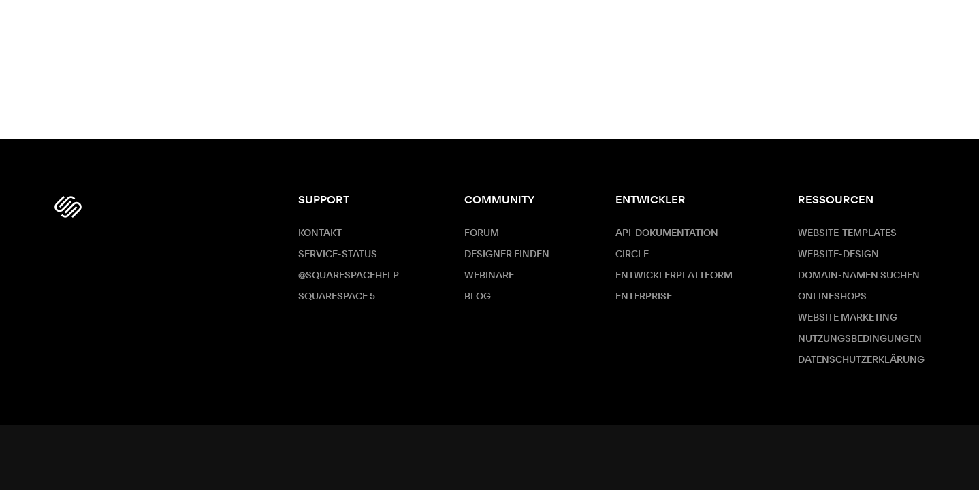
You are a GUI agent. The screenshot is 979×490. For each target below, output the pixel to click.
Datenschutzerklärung (861, 360)
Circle (632, 254)
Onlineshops (832, 296)
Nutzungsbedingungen (860, 339)
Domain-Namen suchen (859, 275)
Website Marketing (847, 318)
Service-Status (337, 254)
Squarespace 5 (336, 296)
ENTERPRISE (643, 296)
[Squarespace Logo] (68, 206)
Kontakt (320, 233)
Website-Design (838, 254)
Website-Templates (847, 233)
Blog (477, 296)
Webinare (489, 275)
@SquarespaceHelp (348, 275)
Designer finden (506, 254)
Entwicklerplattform (674, 275)
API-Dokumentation (666, 233)
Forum (481, 233)
